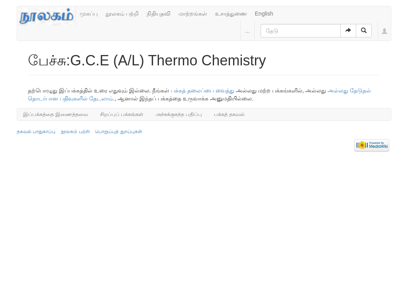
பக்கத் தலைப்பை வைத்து (202, 90)
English (264, 13)
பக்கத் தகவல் (229, 114)
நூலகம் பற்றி (122, 13)
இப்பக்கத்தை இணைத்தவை (55, 114)
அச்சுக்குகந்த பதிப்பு (178, 114)
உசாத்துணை (231, 13)
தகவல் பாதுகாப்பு (36, 131)
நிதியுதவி (159, 13)
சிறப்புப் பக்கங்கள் (122, 114)
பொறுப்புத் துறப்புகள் (118, 131)
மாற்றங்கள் (192, 13)
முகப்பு (89, 13)
